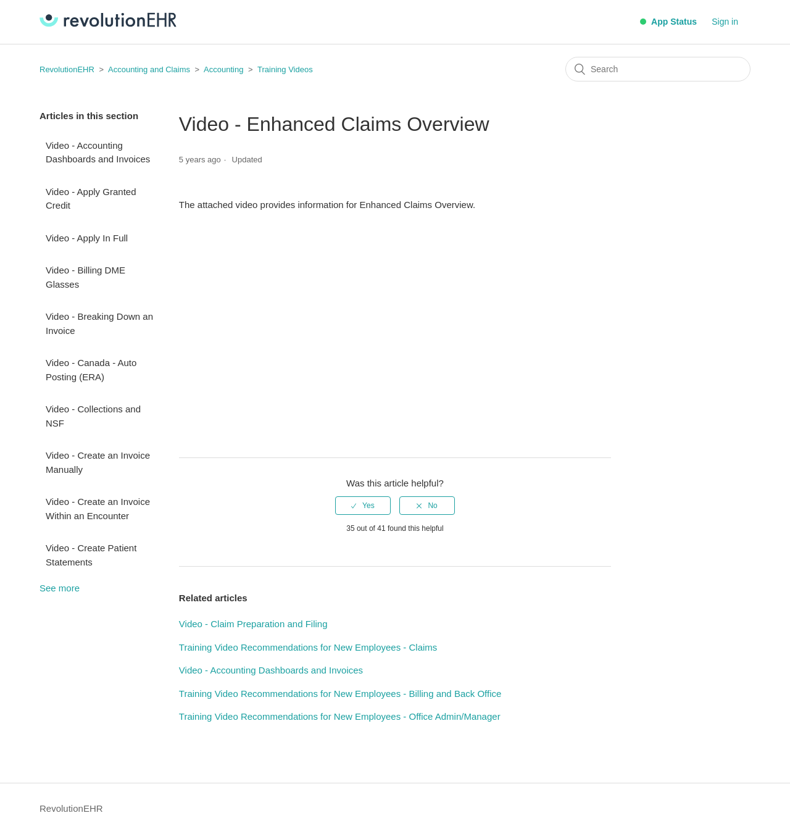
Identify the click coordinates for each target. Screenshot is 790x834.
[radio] (363, 505)
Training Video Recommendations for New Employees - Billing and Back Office (340, 693)
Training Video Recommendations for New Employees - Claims (308, 647)
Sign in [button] (725, 22)
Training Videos (285, 69)
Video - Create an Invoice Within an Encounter (98, 508)
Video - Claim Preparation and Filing (253, 624)
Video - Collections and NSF (93, 416)
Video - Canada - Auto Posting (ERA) (91, 369)
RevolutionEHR (67, 69)
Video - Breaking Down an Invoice (99, 323)
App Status (668, 22)
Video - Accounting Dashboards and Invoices (98, 152)
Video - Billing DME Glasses (85, 277)
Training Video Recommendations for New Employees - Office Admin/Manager (340, 716)
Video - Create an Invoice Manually (98, 462)
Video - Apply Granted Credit (91, 198)
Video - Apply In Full (87, 238)
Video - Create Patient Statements (91, 555)
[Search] (657, 69)
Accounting (223, 69)
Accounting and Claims (149, 69)
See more (60, 588)
